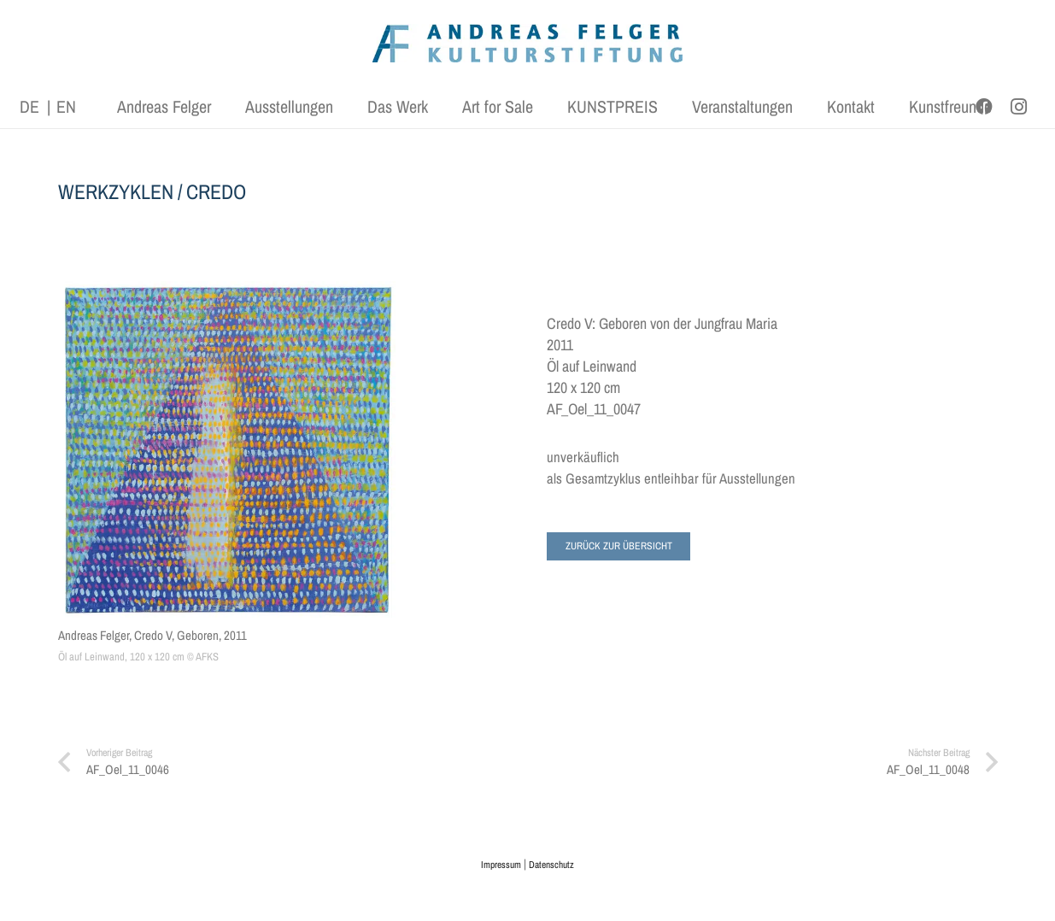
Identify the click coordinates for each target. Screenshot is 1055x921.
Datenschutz (551, 864)
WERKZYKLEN (115, 191)
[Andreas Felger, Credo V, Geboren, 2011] (227, 449)
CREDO (216, 191)
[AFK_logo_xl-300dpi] (527, 43)
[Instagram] (1018, 107)
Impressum (501, 864)
